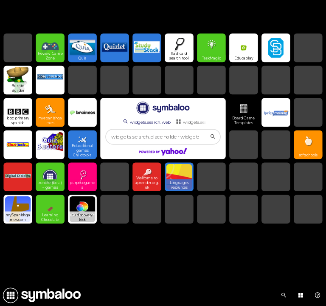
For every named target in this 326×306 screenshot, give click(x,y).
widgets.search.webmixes (205, 121)
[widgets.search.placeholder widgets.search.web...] (163, 137)
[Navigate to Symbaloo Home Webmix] (40, 295)
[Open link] (50, 48)
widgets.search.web (146, 121)
